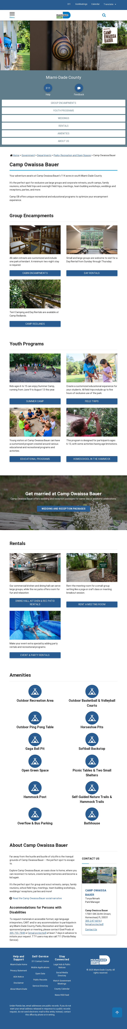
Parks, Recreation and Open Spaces (72, 155)
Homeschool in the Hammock (91, 458)
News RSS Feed (62, 995)
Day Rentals (92, 273)
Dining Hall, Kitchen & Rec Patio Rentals (35, 602)
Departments (44, 155)
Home (16, 155)
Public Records (40, 979)
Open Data (40, 973)
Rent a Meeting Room (92, 604)
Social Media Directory (62, 974)
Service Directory (40, 986)
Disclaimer (19, 983)
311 (69, 4)
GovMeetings (81, 4)
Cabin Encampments (35, 273)
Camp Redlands (35, 323)
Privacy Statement (18, 970)
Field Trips (92, 401)
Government (28, 155)
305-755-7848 (17, 933)
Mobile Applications (40, 967)
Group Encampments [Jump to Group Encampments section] (63, 102)
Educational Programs (35, 458)
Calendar (95, 4)
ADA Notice (18, 976)
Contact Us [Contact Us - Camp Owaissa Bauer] (91, 929)
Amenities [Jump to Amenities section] (63, 133)
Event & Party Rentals (35, 655)
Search (104, 15)
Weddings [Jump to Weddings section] (63, 118)
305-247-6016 (93, 920)
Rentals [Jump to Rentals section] (64, 125)
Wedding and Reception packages (63, 508)
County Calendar (62, 989)
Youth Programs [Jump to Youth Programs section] (63, 110)
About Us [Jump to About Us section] (63, 141)
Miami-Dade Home (18, 964)
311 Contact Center (40, 961)
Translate (110, 4)
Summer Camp (35, 401)
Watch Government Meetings (62, 982)
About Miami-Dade (18, 989)
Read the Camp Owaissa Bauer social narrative (37, 898)
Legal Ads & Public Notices (62, 966)
